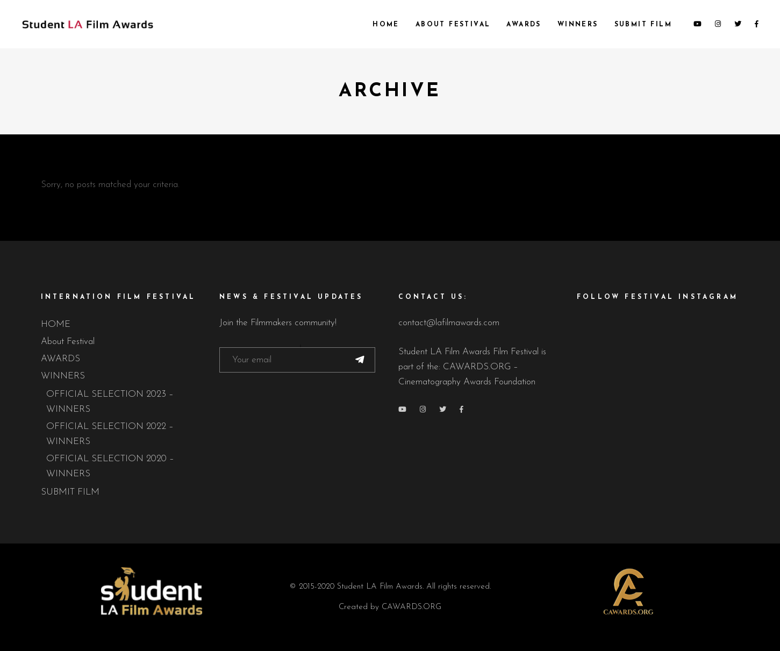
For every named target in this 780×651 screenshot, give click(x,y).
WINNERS (63, 376)
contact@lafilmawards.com (448, 322)
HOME (55, 324)
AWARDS (60, 358)
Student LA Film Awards (380, 587)
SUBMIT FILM (70, 492)
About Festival (68, 341)
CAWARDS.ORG (411, 607)
